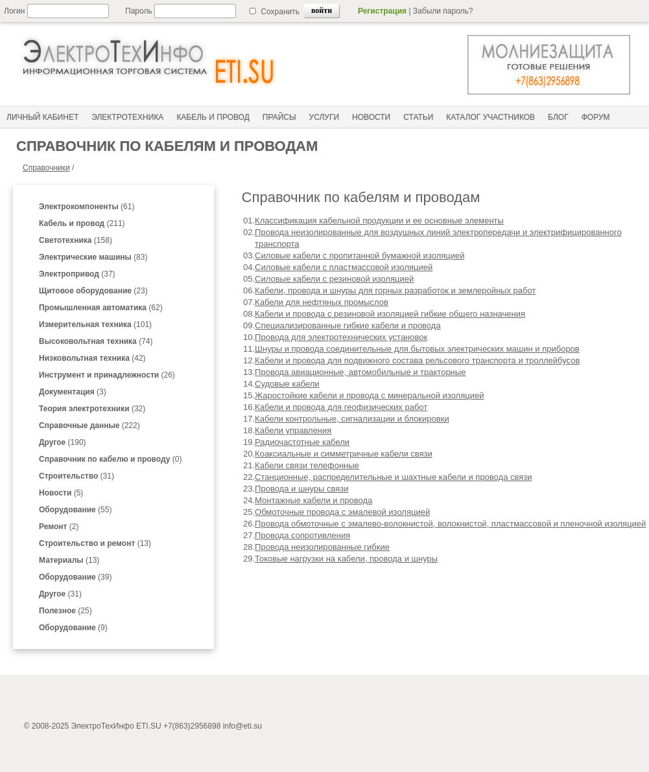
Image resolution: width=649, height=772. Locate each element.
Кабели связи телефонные (307, 465)
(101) (95, 324)
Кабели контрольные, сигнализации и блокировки (352, 419)
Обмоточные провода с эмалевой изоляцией (342, 512)
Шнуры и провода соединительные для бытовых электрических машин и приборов (417, 349)
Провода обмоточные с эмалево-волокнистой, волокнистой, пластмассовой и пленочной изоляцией (450, 523)
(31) (76, 476)
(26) (107, 375)
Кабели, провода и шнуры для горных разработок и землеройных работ (395, 290)
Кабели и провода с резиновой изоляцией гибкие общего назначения (390, 314)
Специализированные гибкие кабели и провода (348, 325)
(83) (93, 257)
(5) (61, 492)
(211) (82, 223)
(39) (75, 577)
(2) (58, 526)
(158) (75, 240)
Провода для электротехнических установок (341, 337)
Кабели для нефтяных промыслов (321, 302)
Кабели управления (293, 430)
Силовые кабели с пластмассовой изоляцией (343, 267)
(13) (95, 543)
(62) (101, 307)
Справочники (46, 167)
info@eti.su (242, 726)
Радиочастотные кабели (302, 442)
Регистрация (382, 11)
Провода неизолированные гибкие (322, 547)
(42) (92, 358)
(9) (73, 627)
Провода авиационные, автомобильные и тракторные (360, 372)
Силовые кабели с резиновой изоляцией (334, 279)
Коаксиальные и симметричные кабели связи (343, 454)
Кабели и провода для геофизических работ (341, 407)
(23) (93, 290)
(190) (62, 442)
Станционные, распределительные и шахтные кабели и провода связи (393, 477)
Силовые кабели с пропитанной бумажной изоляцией (359, 255)
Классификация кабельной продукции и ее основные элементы (379, 220)
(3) (72, 391)
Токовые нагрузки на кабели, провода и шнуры (346, 558)
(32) (92, 408)
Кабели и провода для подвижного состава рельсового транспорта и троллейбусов (417, 360)
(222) (89, 425)
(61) (86, 206)
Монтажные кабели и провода (313, 500)
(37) (77, 273)
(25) (65, 610)
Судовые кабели (287, 384)
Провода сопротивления (302, 535)
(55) (75, 509)
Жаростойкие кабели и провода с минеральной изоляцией (369, 395)
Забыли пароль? (443, 11)
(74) (95, 341)
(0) (110, 459)
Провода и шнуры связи (301, 489)
